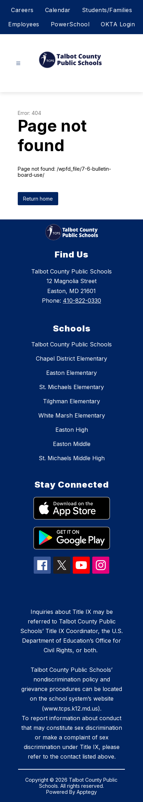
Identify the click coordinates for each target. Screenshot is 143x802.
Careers (22, 10)
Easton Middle (71, 443)
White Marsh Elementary (71, 415)
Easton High (71, 429)
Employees (23, 24)
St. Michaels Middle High (72, 458)
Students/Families (107, 10)
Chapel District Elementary (71, 358)
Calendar (58, 10)
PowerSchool (70, 24)
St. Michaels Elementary (71, 387)
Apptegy (87, 792)
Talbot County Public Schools (71, 344)
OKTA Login (118, 24)
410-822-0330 (82, 300)
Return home (38, 199)
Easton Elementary (71, 372)
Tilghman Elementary (71, 401)
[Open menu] (18, 63)
